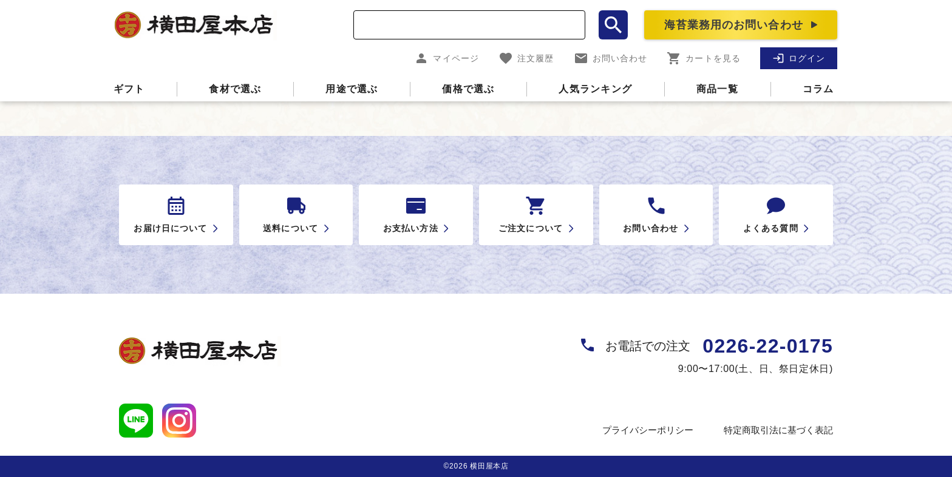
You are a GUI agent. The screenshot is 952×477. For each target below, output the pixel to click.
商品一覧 (717, 89)
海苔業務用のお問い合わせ (733, 25)
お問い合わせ (611, 58)
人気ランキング (595, 89)
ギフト (129, 89)
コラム (818, 89)
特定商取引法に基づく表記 (778, 430)
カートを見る (704, 58)
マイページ (446, 58)
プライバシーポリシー (647, 430)
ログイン (798, 58)
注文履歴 (526, 58)
